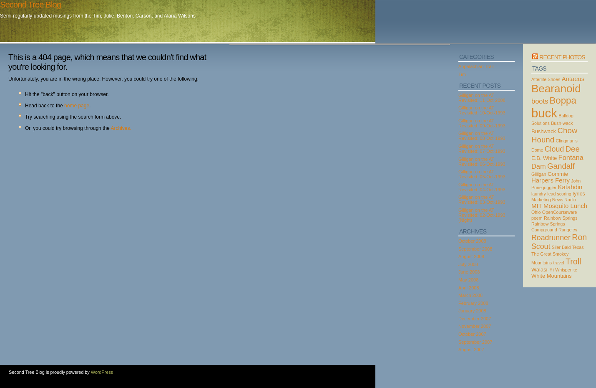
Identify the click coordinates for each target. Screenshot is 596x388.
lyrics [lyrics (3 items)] (579, 193)
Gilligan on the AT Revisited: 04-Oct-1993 (481, 187)
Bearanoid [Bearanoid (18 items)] (556, 88)
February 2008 (473, 303)
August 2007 (471, 349)
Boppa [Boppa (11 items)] (563, 100)
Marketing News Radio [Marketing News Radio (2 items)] (553, 199)
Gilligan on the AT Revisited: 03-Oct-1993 (481, 200)
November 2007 (474, 326)
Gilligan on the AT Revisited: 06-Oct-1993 (481, 162)
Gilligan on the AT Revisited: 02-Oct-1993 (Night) (481, 215)
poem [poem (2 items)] (537, 218)
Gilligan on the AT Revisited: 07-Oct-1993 (481, 149)
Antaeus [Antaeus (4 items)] (573, 79)
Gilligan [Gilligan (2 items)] (538, 174)
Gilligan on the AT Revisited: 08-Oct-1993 (481, 136)
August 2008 (471, 256)
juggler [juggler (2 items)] (549, 187)
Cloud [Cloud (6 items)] (554, 149)
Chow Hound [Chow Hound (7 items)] (554, 135)
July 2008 (468, 264)
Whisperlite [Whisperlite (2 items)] (566, 269)
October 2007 (472, 334)
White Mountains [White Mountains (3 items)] (551, 276)
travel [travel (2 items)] (558, 262)
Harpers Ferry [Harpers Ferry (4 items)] (550, 180)
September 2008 (475, 248)
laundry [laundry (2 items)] (538, 193)
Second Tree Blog (30, 4)
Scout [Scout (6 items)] (540, 246)
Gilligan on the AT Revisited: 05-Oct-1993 (481, 174)
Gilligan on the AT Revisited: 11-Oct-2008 (481, 98)
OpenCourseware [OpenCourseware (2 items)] (559, 212)
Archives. (121, 128)
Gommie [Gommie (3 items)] (558, 174)
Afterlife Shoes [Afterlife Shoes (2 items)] (545, 79)
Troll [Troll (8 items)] (573, 261)
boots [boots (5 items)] (539, 101)
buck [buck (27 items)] (544, 113)
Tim (462, 74)
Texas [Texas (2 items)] (578, 247)
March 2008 (470, 295)
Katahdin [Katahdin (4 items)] (570, 187)
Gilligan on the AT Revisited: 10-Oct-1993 (481, 110)
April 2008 (468, 287)
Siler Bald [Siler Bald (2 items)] (561, 247)
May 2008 (468, 279)
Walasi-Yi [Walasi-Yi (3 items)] (542, 269)
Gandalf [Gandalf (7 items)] (561, 166)
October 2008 (472, 240)
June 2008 (469, 271)
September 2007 (475, 342)
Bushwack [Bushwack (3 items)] (543, 131)
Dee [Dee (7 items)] (573, 149)
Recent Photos (562, 57)
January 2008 (472, 310)
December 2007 (474, 318)
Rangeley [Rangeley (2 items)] (567, 229)
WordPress (102, 372)
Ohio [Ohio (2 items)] (536, 212)
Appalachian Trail (475, 66)
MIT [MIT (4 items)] (536, 206)
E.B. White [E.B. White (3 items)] (544, 158)
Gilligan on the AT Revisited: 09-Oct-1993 (481, 123)
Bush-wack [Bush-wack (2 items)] (562, 123)
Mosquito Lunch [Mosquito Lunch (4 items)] (565, 206)
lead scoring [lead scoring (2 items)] (559, 193)
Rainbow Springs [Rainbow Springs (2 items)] (561, 218)
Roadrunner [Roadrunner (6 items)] (551, 237)
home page (76, 106)
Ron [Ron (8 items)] (579, 237)
